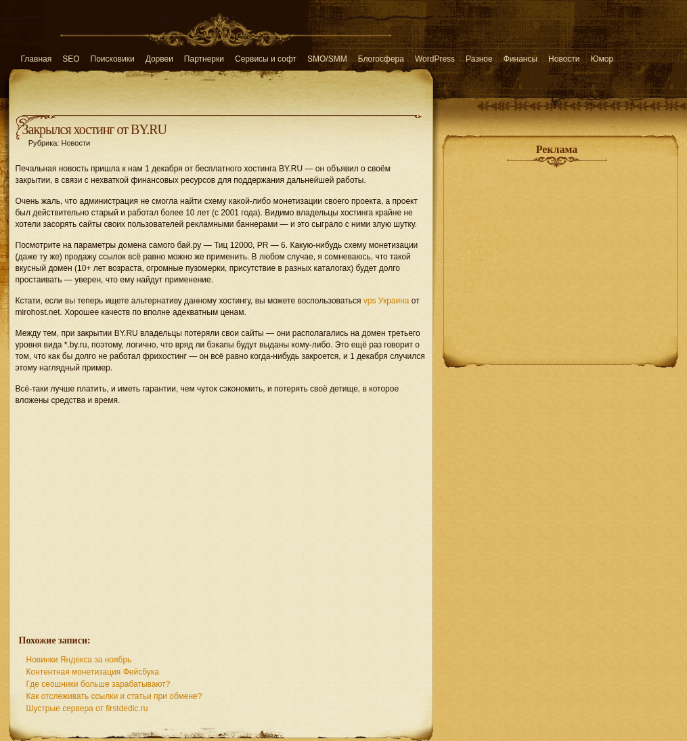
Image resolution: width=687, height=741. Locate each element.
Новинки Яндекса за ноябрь (79, 659)
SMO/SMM (327, 59)
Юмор (602, 59)
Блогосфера (381, 59)
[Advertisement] (221, 513)
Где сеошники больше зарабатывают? (98, 684)
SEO (70, 59)
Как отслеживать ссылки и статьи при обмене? (114, 696)
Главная (36, 59)
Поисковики (113, 59)
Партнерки (204, 59)
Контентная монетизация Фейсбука (93, 672)
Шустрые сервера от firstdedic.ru (87, 708)
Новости (563, 59)
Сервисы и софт (265, 59)
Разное (479, 59)
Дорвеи (159, 59)
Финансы (520, 59)
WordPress (435, 59)
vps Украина (386, 300)
